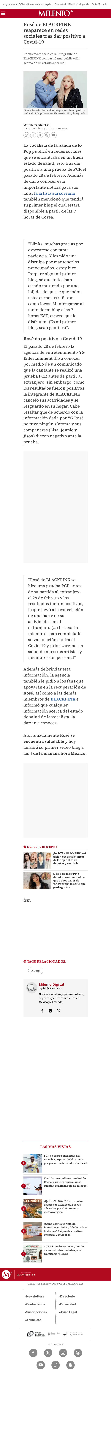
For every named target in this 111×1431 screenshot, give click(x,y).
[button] (3, 14)
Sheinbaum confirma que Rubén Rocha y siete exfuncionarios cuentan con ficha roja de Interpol (66, 1181)
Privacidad (68, 1304)
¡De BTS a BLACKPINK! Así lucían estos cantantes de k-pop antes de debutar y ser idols (69, 858)
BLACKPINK (63, 699)
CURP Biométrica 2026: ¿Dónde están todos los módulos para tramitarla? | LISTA (64, 1250)
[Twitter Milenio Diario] (48, 1353)
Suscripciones (36, 1312)
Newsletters (35, 1296)
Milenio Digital (36, 125)
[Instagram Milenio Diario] (63, 1353)
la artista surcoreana (54, 193)
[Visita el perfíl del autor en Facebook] (42, 1011)
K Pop (35, 971)
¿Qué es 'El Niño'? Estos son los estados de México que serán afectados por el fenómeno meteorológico (63, 1206)
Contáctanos (35, 1304)
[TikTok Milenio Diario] (55, 1365)
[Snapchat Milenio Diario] (70, 1365)
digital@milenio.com (50, 988)
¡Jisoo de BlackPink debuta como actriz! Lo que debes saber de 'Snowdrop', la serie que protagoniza (69, 880)
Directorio (67, 1296)
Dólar (22, 4)
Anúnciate (33, 1320)
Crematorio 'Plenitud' (66, 4)
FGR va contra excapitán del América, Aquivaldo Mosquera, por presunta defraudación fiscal (65, 1159)
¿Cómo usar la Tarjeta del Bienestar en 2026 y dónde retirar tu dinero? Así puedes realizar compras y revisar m (66, 1229)
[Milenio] (55, 13)
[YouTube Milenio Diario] (41, 1365)
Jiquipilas (47, 4)
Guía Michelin (99, 4)
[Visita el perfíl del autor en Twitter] (59, 1011)
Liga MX (84, 4)
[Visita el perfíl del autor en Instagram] (50, 1011)
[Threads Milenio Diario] (78, 1353)
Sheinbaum (33, 4)
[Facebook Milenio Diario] (33, 1353)
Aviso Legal (68, 1312)
